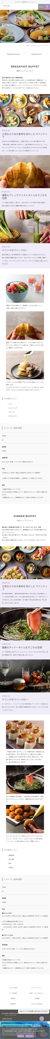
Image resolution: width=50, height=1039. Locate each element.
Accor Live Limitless (37, 1004)
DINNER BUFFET (36, 54)
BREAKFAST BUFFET (13, 54)
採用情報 (13, 1004)
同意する (20, 1036)
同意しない (29, 1036)
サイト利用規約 (13, 993)
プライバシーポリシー (37, 988)
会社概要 (37, 998)
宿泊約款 (13, 998)
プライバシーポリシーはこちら (25, 1033)
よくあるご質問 (13, 988)
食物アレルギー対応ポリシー (37, 993)
